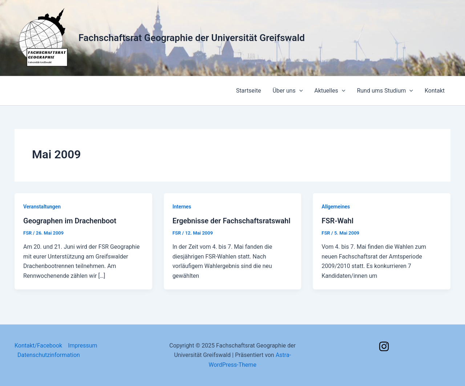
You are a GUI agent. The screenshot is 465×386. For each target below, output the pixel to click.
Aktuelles (329, 90)
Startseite (248, 90)
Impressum (82, 345)
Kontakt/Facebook (38, 345)
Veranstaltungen (42, 207)
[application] (299, 90)
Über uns (287, 90)
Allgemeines (336, 207)
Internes (182, 207)
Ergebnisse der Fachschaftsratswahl (232, 220)
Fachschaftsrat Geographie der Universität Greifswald (191, 37)
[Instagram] (384, 346)
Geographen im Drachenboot (69, 220)
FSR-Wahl (337, 220)
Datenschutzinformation (48, 355)
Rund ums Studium (385, 90)
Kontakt (435, 90)
